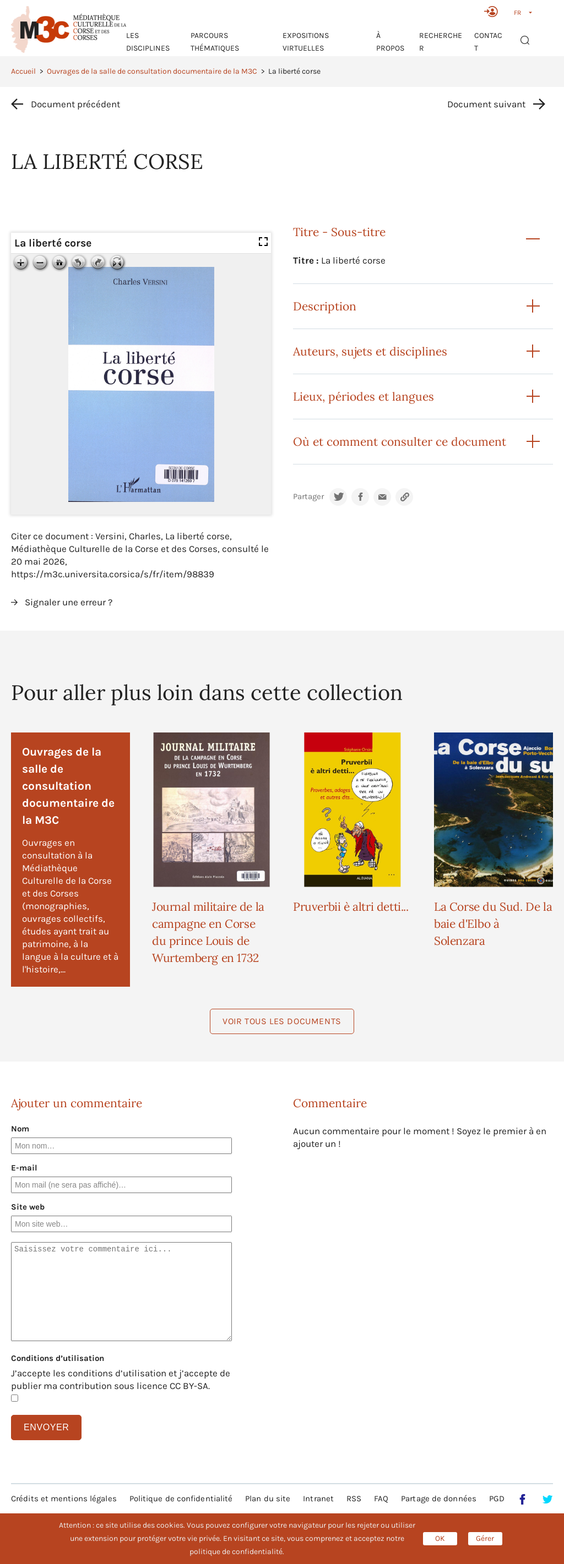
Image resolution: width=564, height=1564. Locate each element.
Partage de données (438, 1498)
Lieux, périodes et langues (363, 396)
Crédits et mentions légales (64, 1498)
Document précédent (75, 104)
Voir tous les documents (282, 1021)
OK (440, 1538)
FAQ (381, 1498)
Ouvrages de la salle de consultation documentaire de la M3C (152, 71)
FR (517, 13)
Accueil (23, 71)
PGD (497, 1498)
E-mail (24, 1168)
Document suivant (486, 104)
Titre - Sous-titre (339, 232)
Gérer (485, 1538)
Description (324, 306)
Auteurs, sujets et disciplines (370, 351)
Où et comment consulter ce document (399, 441)
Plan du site (267, 1498)
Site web (28, 1207)
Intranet (318, 1498)
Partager (308, 497)
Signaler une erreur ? (68, 602)
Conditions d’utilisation (57, 1358)
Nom (20, 1129)
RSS (353, 1498)
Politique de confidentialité (181, 1498)
